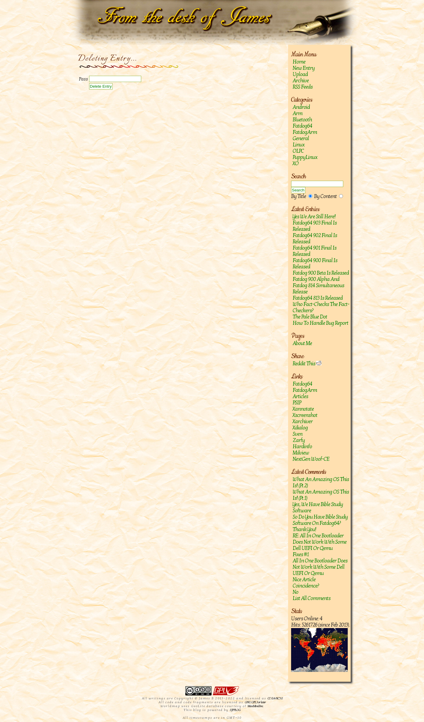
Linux (299, 145)
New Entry (304, 68)
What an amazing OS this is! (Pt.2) (321, 482)
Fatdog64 (302, 126)
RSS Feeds (303, 87)
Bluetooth (302, 120)
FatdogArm (305, 132)
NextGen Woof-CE (311, 459)
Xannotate (303, 409)
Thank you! (304, 529)
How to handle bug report (320, 323)
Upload (300, 74)
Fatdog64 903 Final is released (315, 226)
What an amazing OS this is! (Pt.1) (321, 495)
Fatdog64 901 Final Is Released (314, 251)
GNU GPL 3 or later (255, 702)
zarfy (299, 440)
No (295, 592)
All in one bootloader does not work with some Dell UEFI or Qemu (320, 567)
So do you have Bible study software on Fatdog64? (320, 520)
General (301, 138)
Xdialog (300, 428)
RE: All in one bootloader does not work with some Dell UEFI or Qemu (320, 542)
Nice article (304, 579)
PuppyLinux (305, 157)
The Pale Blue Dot (310, 317)
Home (299, 62)
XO (296, 163)
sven (297, 434)
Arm (297, 113)
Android (301, 107)
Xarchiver (303, 421)
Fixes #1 (301, 554)
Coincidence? (306, 586)
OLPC (298, 151)
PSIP (297, 403)
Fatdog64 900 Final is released (315, 263)
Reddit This (307, 364)
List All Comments (311, 598)
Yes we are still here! (314, 217)
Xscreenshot (305, 415)
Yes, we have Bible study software (318, 507)
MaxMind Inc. (255, 706)
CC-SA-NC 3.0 (275, 698)
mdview (301, 453)
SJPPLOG (235, 710)
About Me (302, 343)
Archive (301, 81)
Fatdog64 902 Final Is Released (315, 238)
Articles (300, 396)
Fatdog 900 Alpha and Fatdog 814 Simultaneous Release (318, 285)
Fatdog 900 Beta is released (321, 273)
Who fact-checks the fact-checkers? (321, 307)
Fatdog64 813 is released (318, 298)
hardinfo (302, 446)
